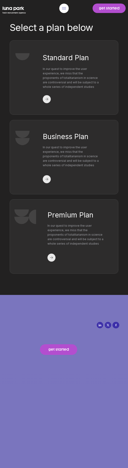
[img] (64, 8)
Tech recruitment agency (14, 13)
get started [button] (109, 8)
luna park (13, 8)
